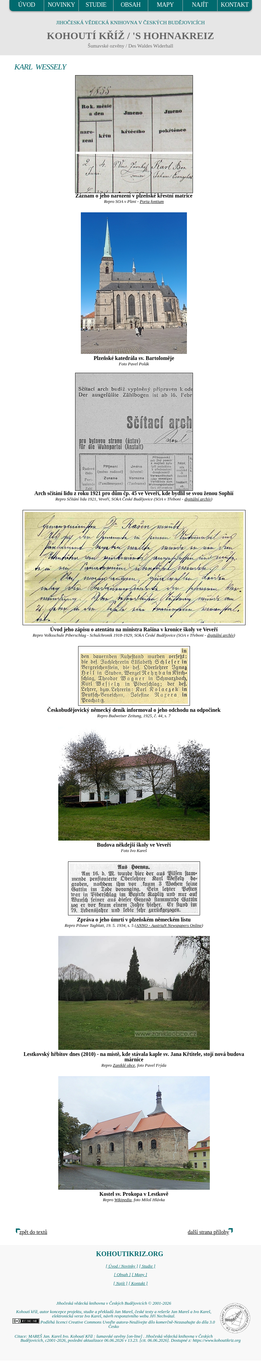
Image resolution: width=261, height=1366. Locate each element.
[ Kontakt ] (138, 1283)
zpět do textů (33, 1232)
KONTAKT (235, 4)
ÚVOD (26, 4)
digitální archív (197, 499)
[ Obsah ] (122, 1274)
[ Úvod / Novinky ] (122, 1266)
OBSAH (130, 4)
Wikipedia (123, 1199)
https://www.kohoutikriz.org (216, 1340)
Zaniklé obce (124, 1065)
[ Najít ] (120, 1283)
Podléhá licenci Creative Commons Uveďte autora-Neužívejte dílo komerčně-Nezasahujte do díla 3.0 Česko (113, 1324)
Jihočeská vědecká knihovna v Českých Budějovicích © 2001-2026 (113, 1303)
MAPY (165, 4)
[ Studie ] (147, 1266)
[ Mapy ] (139, 1274)
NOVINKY (61, 4)
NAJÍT (200, 4)
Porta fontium (152, 201)
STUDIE (96, 4)
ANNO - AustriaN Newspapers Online (169, 925)
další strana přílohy (208, 1232)
